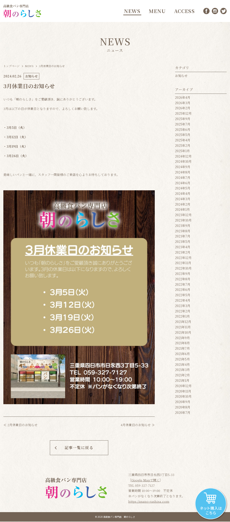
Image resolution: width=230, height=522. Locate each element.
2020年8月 (182, 408)
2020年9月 (182, 403)
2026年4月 (182, 98)
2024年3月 (182, 199)
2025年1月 (182, 151)
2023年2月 (182, 253)
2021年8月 (182, 344)
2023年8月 (182, 232)
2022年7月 (182, 285)
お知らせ (181, 76)
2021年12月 (183, 322)
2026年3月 (182, 103)
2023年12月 (183, 216)
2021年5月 (182, 360)
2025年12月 (183, 114)
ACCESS (183, 11)
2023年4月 (182, 248)
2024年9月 (182, 168)
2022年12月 (183, 258)
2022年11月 (183, 264)
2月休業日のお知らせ (22, 425)
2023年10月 (183, 221)
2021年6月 (182, 354)
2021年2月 (182, 376)
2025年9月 (182, 119)
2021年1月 (182, 381)
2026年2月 (182, 109)
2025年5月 (182, 136)
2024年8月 (182, 173)
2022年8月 (182, 280)
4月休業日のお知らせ (136, 425)
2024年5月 (182, 189)
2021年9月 (182, 338)
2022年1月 (182, 317)
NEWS (131, 11)
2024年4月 (182, 194)
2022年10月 (183, 269)
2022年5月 (182, 296)
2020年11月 (183, 392)
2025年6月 (182, 130)
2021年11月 (183, 328)
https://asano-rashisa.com (148, 502)
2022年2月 (182, 312)
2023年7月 (182, 237)
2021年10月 (183, 333)
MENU (156, 11)
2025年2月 (182, 146)
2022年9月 (182, 274)
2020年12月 (183, 386)
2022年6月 (182, 290)
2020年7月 (182, 413)
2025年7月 (182, 125)
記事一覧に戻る (79, 447)
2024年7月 (182, 178)
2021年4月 (182, 365)
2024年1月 (182, 210)
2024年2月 (182, 205)
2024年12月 (183, 157)
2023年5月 (182, 242)
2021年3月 (182, 370)
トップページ (11, 67)
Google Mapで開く (145, 480)
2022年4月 (182, 301)
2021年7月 (182, 349)
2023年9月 (182, 226)
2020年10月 (183, 397)
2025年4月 (182, 141)
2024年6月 (182, 184)
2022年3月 (182, 306)
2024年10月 (183, 162)
